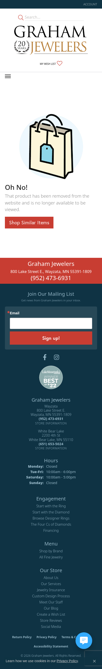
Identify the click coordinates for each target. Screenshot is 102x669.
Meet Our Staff (51, 602)
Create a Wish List (51, 614)
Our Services (51, 583)
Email (14, 313)
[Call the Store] (51, 418)
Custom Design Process (51, 596)
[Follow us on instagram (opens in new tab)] (56, 357)
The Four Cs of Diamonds (51, 524)
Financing (51, 530)
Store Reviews (51, 620)
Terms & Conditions (76, 637)
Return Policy (22, 637)
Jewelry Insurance (51, 590)
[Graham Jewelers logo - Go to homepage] (51, 40)
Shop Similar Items (29, 222)
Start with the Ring (51, 506)
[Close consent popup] (94, 661)
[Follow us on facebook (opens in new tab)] (44, 357)
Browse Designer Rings (51, 518)
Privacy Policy (47, 637)
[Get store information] (51, 423)
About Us (51, 577)
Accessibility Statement (51, 646)
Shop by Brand (51, 551)
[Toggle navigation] (8, 76)
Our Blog (51, 608)
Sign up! (51, 338)
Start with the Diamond (51, 512)
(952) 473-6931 (51, 278)
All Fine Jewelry (51, 557)
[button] (89, 4)
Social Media (51, 626)
